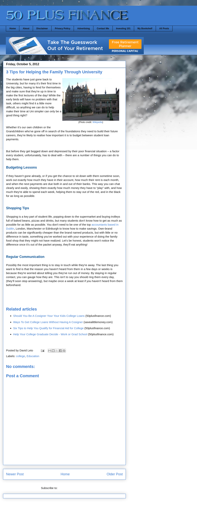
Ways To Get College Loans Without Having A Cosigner (48, 322)
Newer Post (15, 474)
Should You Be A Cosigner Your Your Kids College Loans (49, 315)
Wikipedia (97, 122)
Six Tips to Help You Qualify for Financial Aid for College (48, 328)
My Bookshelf (145, 28)
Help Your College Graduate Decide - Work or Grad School (50, 334)
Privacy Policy (62, 28)
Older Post (115, 474)
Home (12, 28)
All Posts (164, 28)
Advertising (83, 28)
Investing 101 (123, 28)
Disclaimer (42, 28)
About (26, 28)
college (20, 356)
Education (33, 356)
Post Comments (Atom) (73, 488)
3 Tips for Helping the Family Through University (54, 72)
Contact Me (103, 28)
